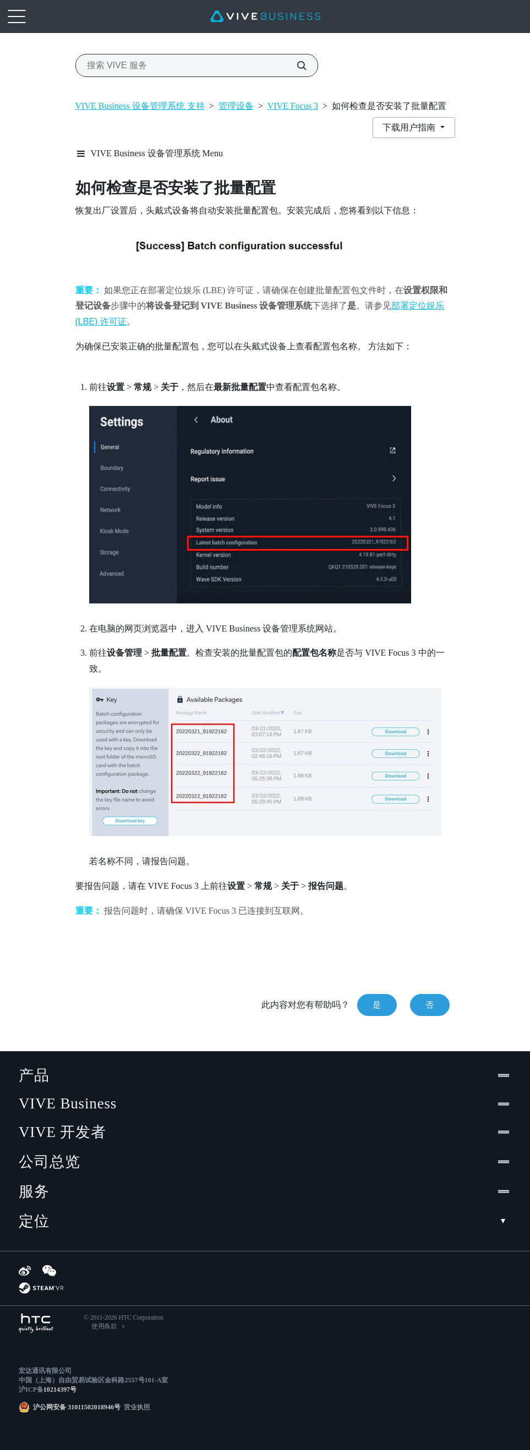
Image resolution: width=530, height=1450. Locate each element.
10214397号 (60, 1389)
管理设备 (236, 106)
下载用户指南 (410, 127)
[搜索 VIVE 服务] (296, 65)
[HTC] (36, 1323)
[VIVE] (265, 16)
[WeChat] (49, 1271)
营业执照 (135, 1407)
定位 (265, 1221)
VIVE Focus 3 (292, 106)
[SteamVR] (41, 1288)
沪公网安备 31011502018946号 (77, 1407)
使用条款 (104, 1326)
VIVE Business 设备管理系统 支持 (140, 106)
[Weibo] (25, 1271)
